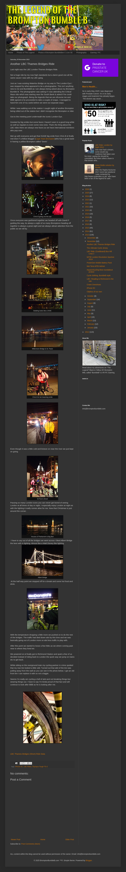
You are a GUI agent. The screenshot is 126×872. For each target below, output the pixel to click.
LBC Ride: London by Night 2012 (103, 146)
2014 (87, 231)
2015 (87, 228)
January (90, 328)
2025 (87, 193)
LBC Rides (27, 767)
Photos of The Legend (25, 53)
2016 (87, 224)
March (90, 321)
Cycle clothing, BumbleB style (98, 275)
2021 (87, 207)
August (90, 303)
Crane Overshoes (94, 285)
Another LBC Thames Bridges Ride (101, 244)
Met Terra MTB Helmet (96, 266)
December (91, 238)
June (89, 310)
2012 (87, 332)
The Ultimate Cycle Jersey (97, 248)
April (89, 317)
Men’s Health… (89, 86)
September (91, 299)
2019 (87, 214)
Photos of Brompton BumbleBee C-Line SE (55, 53)
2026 (87, 189)
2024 (87, 196)
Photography (81, 53)
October (90, 296)
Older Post (69, 839)
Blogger (89, 860)
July (89, 307)
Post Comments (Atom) (30, 844)
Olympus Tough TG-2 (40, 767)
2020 (87, 210)
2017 (87, 221)
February (91, 324)
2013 (87, 235)
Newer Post (15, 839)
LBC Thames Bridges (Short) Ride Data (27, 754)
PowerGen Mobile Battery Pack (99, 263)
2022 (87, 203)
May (89, 313)
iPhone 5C (19, 767)
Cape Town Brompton (45, 139)
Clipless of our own (94, 292)
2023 (87, 200)
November (91, 241)
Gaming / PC (95, 53)
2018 (87, 217)
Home (10, 53)
